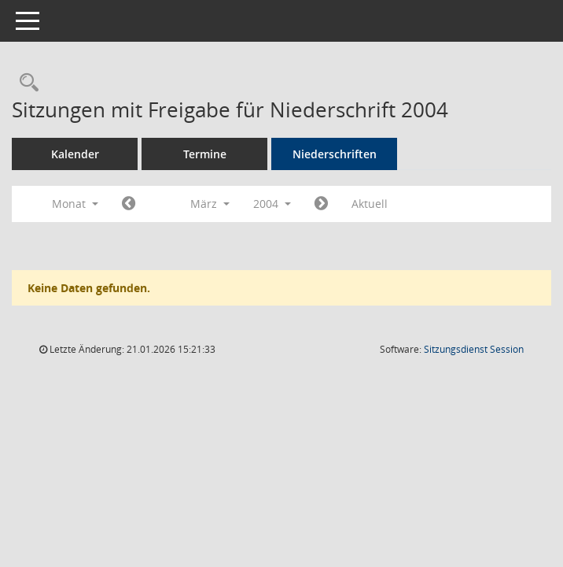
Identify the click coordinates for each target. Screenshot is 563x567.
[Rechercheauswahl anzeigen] (25, 83)
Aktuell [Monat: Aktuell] (369, 203)
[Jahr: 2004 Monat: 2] (128, 204)
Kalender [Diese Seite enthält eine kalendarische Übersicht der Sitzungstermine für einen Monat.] (75, 153)
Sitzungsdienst (474, 349)
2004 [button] (272, 203)
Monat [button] (75, 203)
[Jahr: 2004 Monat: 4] (321, 204)
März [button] (210, 203)
